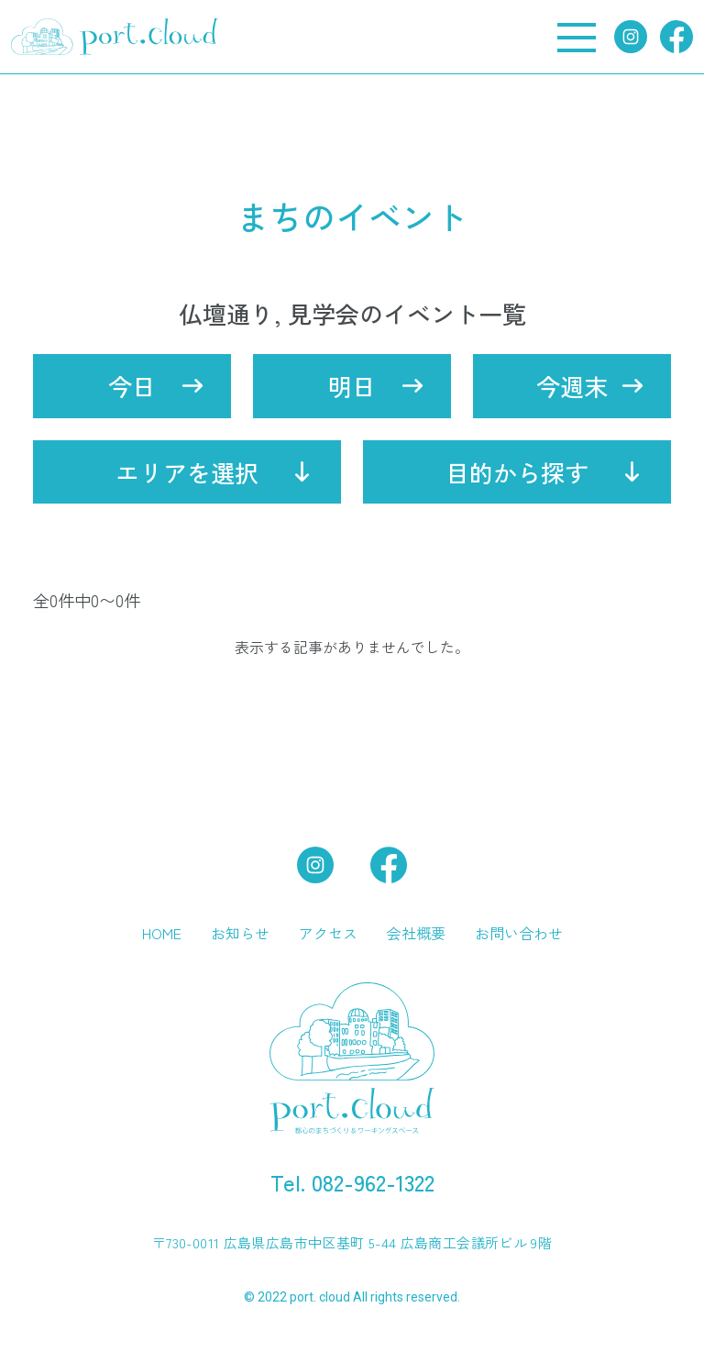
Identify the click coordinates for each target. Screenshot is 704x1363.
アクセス (328, 933)
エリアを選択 (187, 472)
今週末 (572, 386)
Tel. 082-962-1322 (352, 1182)
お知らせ (240, 933)
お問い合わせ (519, 933)
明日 (352, 386)
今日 (132, 386)
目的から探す (517, 472)
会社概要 (416, 933)
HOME (162, 933)
